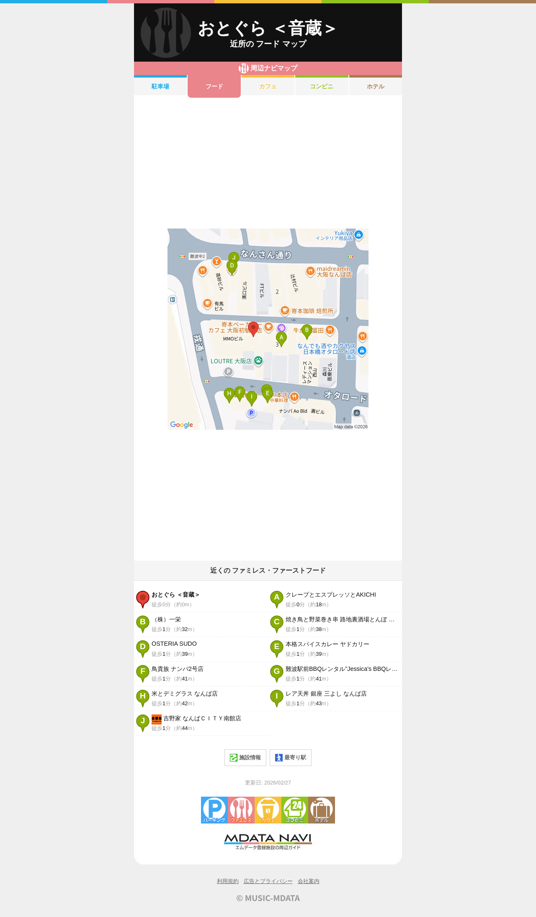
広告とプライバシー (268, 881)
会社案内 (309, 881)
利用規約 (228, 881)
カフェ (268, 86)
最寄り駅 (290, 757)
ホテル (375, 86)
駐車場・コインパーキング (214, 810)
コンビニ (321, 86)
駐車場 (160, 86)
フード (214, 86)
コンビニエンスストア (294, 810)
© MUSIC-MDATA (268, 898)
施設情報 (245, 757)
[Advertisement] (268, 163)
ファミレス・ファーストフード (241, 810)
